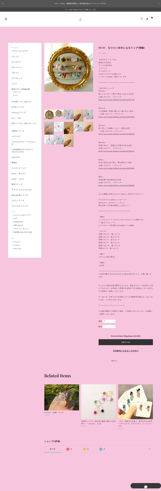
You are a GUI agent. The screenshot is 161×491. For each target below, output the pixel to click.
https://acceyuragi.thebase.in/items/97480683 (116, 185)
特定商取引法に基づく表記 (22, 253)
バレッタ (15, 57)
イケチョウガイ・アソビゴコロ (23, 154)
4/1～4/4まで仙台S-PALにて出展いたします (80, 9)
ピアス (15, 102)
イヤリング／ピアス (20, 51)
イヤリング (17, 98)
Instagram (16, 262)
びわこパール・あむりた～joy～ (23, 134)
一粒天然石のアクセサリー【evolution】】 (23, 163)
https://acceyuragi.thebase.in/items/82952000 (116, 117)
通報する (114, 361)
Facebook (16, 266)
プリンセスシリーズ (20, 226)
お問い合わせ (18, 246)
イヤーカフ (16, 147)
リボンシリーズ (18, 220)
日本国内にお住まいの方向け (126, 351)
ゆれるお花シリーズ (20, 214)
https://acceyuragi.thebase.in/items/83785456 (116, 151)
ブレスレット (17, 82)
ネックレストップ (19, 183)
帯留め (14, 176)
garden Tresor (17, 195)
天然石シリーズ (18, 141)
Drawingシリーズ (18, 120)
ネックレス (16, 64)
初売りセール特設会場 (21, 95)
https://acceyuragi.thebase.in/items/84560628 (116, 168)
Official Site (17, 269)
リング (14, 88)
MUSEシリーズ (17, 114)
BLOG (15, 239)
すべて (53, 449)
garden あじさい (18, 189)
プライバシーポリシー (21, 249)
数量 (100, 327)
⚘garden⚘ (15, 170)
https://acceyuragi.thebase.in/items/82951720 (116, 100)
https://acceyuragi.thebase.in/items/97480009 (116, 134)
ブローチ (15, 76)
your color (16, 126)
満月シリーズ (17, 201)
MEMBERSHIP (18, 243)
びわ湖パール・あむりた (22, 108)
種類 (100, 321)
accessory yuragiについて (22, 236)
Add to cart (125, 342)
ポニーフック (17, 70)
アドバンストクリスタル (22, 207)
